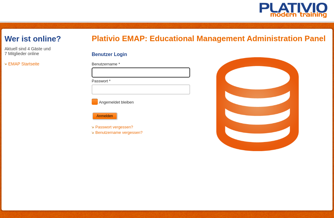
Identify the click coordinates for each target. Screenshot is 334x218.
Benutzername (106, 64)
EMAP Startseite (23, 63)
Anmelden (105, 116)
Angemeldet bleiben (116, 102)
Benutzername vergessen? (118, 132)
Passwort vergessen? (114, 127)
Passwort (101, 81)
